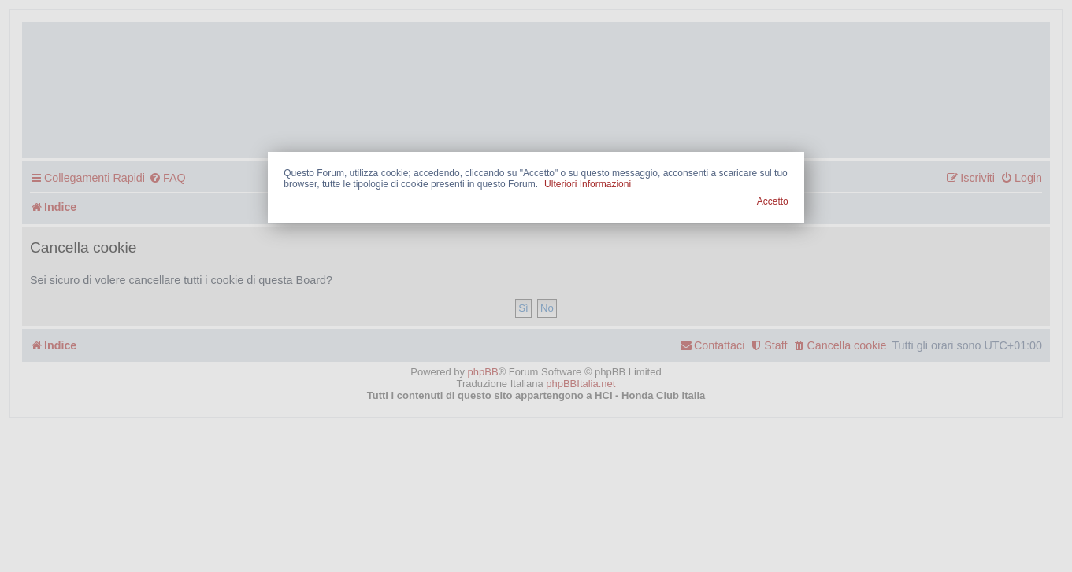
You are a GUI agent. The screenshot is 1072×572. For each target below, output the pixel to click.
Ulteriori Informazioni (587, 184)
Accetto (772, 201)
